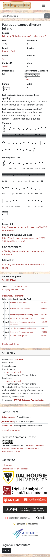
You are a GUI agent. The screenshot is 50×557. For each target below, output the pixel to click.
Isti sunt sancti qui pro (18, 335)
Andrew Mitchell (14, 372)
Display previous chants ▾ (13, 295)
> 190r (26, 286)
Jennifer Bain (8, 421)
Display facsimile (14, 289)
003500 (44, 332)
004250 (44, 318)
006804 (44, 308)
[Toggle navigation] (43, 5)
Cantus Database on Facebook (15, 468)
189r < (19, 286)
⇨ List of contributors (11, 430)
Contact (7, 465)
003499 (44, 322)
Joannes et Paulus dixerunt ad (21, 332)
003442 (44, 335)
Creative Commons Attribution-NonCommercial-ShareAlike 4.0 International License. (23, 448)
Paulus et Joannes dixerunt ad (21, 318)
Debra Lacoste (8, 417)
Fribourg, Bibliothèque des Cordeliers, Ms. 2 (24, 36)
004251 (5, 66)
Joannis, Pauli (8, 51)
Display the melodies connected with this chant (23, 266)
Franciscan (18, 359)
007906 (44, 302)
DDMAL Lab (7, 425)
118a (27, 79)
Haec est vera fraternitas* (20, 308)
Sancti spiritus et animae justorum (23, 328)
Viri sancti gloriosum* (18, 302)
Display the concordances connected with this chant (23, 253)
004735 (44, 328)
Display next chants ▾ (11, 344)
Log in (6, 550)
